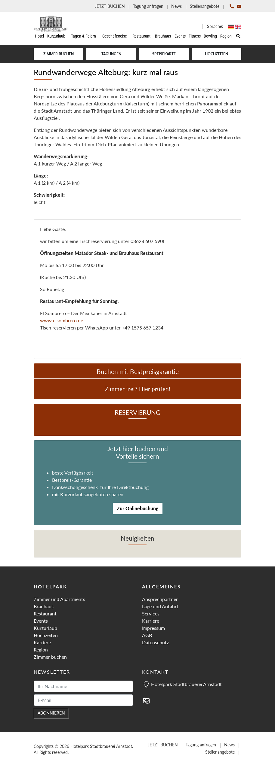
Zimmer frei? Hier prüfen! (137, 388)
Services (150, 613)
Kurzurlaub (45, 628)
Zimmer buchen (58, 54)
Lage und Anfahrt (160, 606)
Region (41, 649)
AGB (147, 635)
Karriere (42, 642)
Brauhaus (44, 606)
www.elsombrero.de (61, 320)
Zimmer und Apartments (59, 599)
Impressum (153, 628)
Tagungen (111, 54)
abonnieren (51, 713)
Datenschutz (155, 642)
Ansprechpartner (160, 599)
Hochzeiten (216, 54)
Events (41, 621)
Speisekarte (164, 54)
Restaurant (45, 613)
